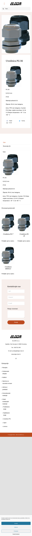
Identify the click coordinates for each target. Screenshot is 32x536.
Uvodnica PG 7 (8, 234)
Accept (16, 523)
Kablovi (4, 377)
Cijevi (4, 422)
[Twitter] (21, 121)
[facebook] (16, 358)
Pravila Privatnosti (16, 534)
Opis (4, 142)
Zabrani (16, 527)
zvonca (5, 426)
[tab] (16, 142)
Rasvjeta (4, 367)
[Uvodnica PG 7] (8, 215)
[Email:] (9, 123)
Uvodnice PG (7, 419)
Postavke (16, 531)
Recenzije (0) (6, 146)
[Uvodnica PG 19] (24, 215)
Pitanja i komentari (12, 308)
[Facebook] (9, 121)
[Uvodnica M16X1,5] (8, 248)
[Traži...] (16, 9)
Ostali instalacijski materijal (5, 402)
